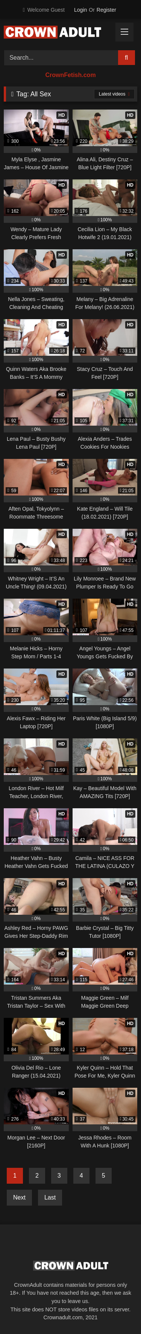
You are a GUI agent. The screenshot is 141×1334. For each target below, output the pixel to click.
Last (50, 1197)
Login (80, 10)
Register (106, 10)
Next (19, 1197)
